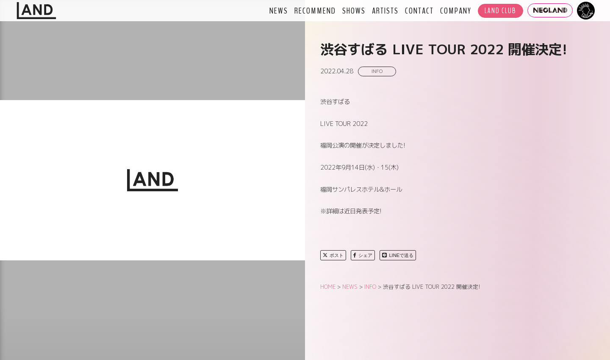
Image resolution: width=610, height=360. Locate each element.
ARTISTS (385, 11)
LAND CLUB (500, 11)
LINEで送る (397, 255)
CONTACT (419, 11)
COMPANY (455, 11)
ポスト (333, 255)
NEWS (278, 11)
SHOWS (354, 11)
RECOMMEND (315, 11)
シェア (362, 255)
